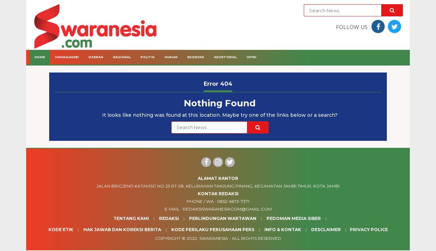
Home (40, 57)
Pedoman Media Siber (293, 218)
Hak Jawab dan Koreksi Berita (122, 229)
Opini (251, 57)
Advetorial (225, 57)
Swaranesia (213, 238)
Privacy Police (369, 229)
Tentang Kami (131, 218)
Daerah (96, 57)
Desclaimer (326, 229)
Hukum (171, 57)
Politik (148, 57)
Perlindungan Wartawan (222, 218)
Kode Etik (60, 229)
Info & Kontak (282, 229)
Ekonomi (195, 57)
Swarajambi (67, 57)
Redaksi (169, 218)
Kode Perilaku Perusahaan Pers (212, 229)
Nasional (122, 57)
